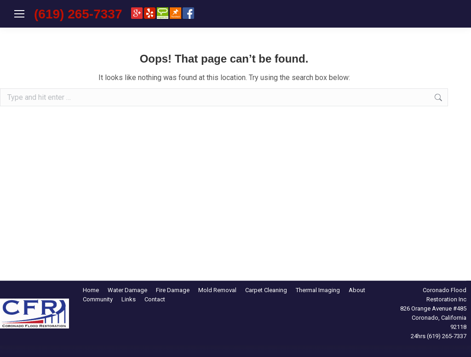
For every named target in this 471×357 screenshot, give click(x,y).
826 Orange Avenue (426, 308)
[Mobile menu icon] (19, 13)
